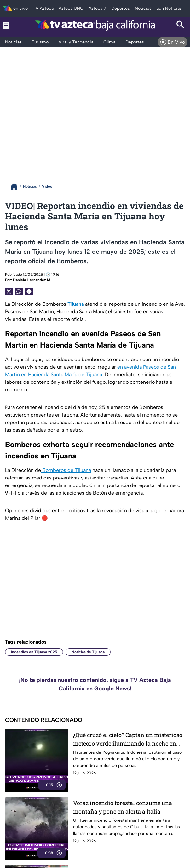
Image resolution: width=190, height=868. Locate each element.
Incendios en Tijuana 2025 (34, 652)
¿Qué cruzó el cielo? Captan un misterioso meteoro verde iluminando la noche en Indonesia (127, 739)
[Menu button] (9, 25)
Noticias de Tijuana (88, 652)
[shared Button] (19, 291)
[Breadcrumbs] (16, 186)
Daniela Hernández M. (32, 280)
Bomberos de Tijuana (66, 470)
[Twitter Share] (9, 291)
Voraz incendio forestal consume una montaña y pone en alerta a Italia (122, 807)
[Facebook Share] (29, 291)
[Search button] (180, 25)
